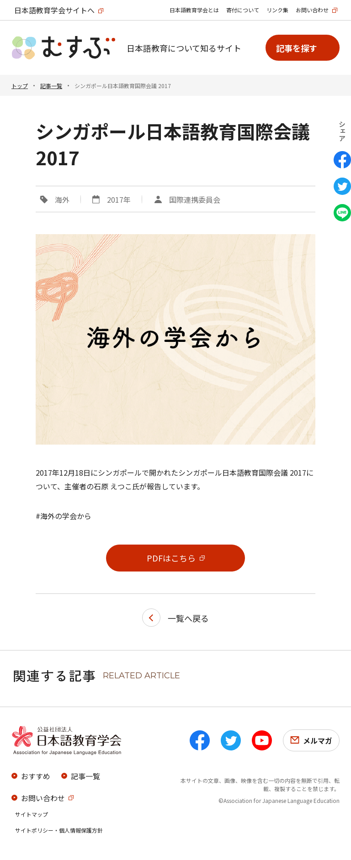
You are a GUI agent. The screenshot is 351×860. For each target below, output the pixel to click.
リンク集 (277, 10)
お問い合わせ (312, 10)
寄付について (242, 10)
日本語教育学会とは (194, 10)
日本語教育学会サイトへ (54, 10)
